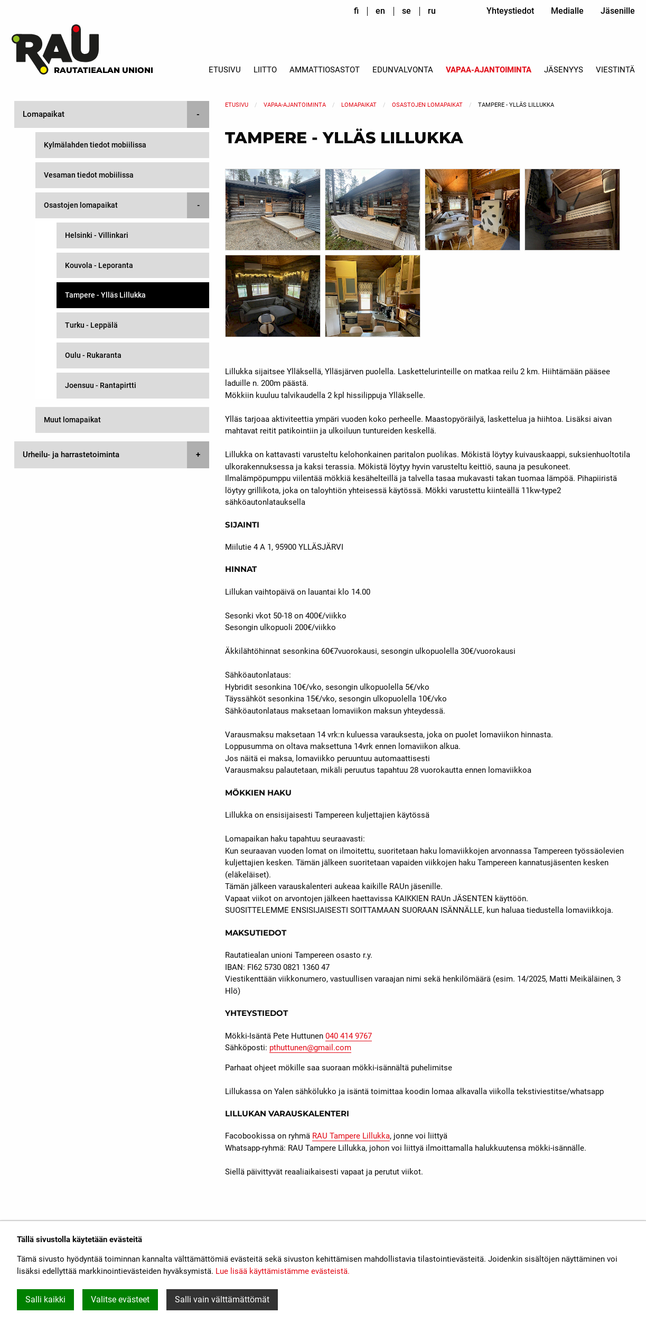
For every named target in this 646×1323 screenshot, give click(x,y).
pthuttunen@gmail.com (310, 1047)
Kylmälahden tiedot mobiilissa (95, 145)
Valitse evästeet (120, 1299)
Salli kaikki (45, 1299)
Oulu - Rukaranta (93, 355)
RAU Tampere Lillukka (351, 1136)
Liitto (265, 70)
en (380, 11)
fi (356, 11)
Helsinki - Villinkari (96, 235)
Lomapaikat (359, 104)
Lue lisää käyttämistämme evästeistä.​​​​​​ (283, 1271)
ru (432, 11)
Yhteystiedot (510, 11)
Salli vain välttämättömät (222, 1299)
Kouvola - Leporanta (99, 265)
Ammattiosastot (324, 70)
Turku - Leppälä (91, 325)
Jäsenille (618, 11)
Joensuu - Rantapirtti (100, 385)
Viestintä (615, 70)
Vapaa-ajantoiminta (488, 70)
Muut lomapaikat (72, 419)
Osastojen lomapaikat (427, 104)
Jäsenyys (563, 70)
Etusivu (225, 70)
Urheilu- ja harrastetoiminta (71, 454)
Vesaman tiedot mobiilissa (89, 175)
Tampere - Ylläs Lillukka (105, 295)
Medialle (567, 11)
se (406, 11)
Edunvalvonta (402, 70)
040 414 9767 (348, 1036)
